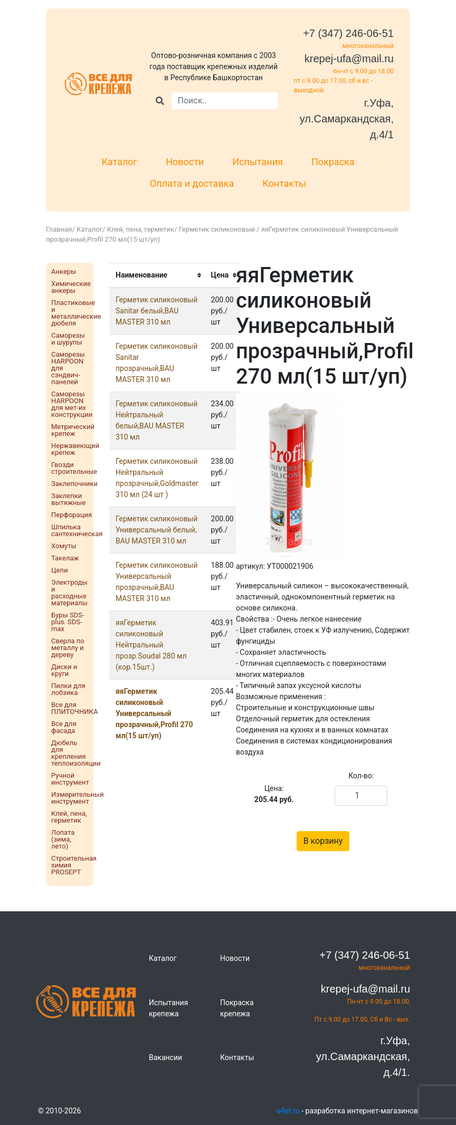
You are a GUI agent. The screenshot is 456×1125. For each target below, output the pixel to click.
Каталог (119, 161)
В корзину (323, 841)
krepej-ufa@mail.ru (349, 58)
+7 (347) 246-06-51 (348, 33)
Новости (185, 161)
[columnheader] (157, 275)
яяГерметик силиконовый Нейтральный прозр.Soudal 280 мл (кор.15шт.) (151, 644)
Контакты (284, 183)
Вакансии (165, 1057)
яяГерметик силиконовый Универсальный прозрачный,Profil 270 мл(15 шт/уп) (154, 713)
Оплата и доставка (192, 183)
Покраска (333, 161)
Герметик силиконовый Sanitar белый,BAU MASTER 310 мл (156, 310)
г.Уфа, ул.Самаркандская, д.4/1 (347, 118)
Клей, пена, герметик (141, 229)
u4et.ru (288, 1111)
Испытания (257, 161)
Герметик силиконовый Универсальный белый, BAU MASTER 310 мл (156, 529)
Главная (59, 229)
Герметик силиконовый (218, 229)
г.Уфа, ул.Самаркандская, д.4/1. (363, 1056)
